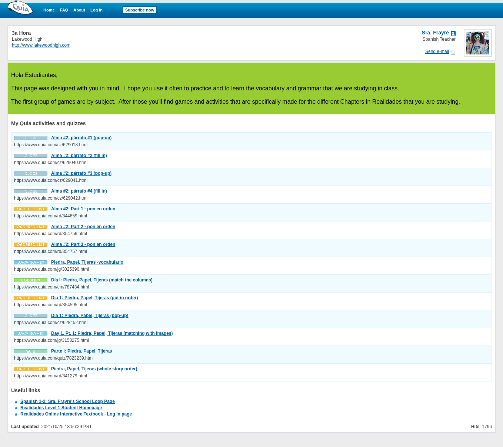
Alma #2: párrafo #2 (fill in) (79, 155)
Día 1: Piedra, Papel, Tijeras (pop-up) (90, 315)
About (79, 10)
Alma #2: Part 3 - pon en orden (83, 244)
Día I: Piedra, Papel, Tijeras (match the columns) (102, 280)
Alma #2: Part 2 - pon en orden (83, 226)
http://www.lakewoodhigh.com (41, 45)
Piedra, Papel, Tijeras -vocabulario (87, 262)
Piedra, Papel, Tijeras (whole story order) (94, 368)
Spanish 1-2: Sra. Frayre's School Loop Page (67, 401)
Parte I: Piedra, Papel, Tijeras (81, 351)
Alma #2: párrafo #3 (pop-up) (81, 173)
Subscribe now (139, 10)
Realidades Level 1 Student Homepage (61, 407)
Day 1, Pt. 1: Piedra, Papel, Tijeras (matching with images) (112, 333)
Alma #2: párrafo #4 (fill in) (79, 191)
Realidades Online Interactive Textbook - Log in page (76, 414)
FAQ (64, 10)
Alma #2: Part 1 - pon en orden (83, 208)
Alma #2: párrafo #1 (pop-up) (81, 137)
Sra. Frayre (435, 33)
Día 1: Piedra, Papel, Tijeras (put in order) (94, 297)
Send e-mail (437, 51)
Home (49, 10)
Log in (96, 10)
